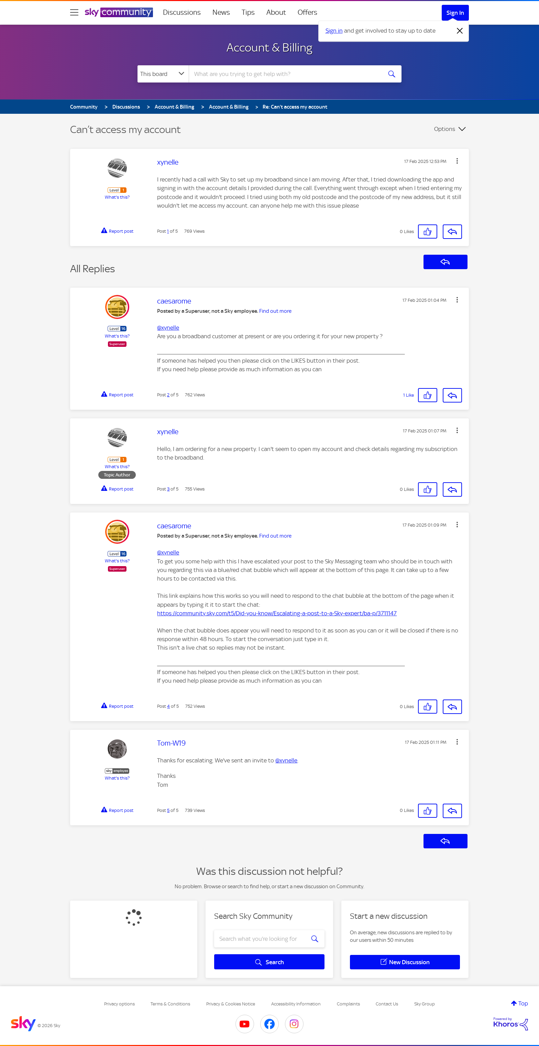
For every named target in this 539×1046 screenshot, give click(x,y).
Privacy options (119, 1003)
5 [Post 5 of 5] (168, 810)
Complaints (348, 1003)
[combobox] (284, 73)
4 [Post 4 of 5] (168, 706)
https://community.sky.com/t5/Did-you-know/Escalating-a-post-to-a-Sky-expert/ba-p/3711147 (277, 613)
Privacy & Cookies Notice (230, 1003)
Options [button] (444, 128)
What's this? (117, 197)
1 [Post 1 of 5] (168, 231)
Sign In (455, 12)
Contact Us (387, 1003)
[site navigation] (74, 12)
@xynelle (168, 327)
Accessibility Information (296, 1003)
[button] (457, 161)
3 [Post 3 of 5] (168, 489)
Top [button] (523, 1003)
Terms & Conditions (170, 1003)
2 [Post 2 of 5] (168, 394)
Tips (248, 12)
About (276, 12)
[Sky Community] (119, 12)
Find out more (275, 311)
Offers (307, 12)
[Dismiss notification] (459, 30)
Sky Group (424, 1003)
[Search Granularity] (163, 73)
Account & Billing (269, 47)
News (221, 12)
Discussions (182, 12)
